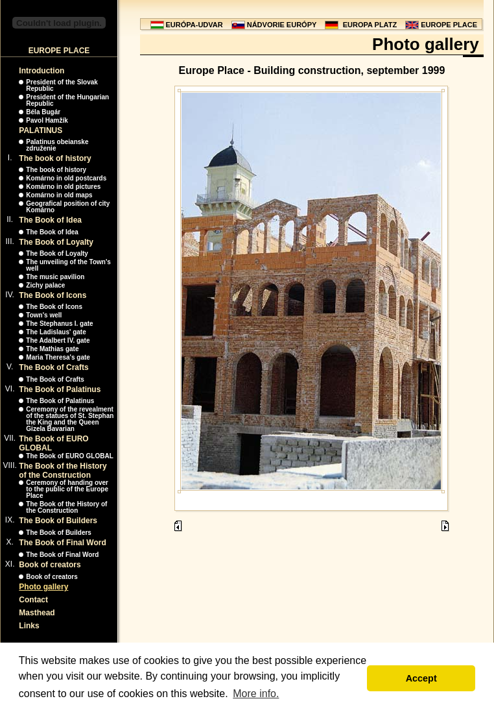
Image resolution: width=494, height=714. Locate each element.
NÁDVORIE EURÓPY (282, 25)
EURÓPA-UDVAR (194, 25)
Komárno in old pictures (63, 186)
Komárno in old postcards (66, 178)
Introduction (41, 70)
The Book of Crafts (53, 367)
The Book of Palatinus (59, 389)
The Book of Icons (52, 295)
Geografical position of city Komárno (68, 207)
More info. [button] (256, 693)
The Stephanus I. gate (59, 323)
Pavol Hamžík (46, 120)
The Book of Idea (50, 220)
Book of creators (49, 564)
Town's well (44, 315)
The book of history (55, 158)
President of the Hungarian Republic (67, 100)
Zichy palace (45, 285)
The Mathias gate (52, 348)
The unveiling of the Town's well (68, 265)
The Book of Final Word (62, 542)
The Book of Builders (58, 520)
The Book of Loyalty (56, 242)
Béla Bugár (43, 112)
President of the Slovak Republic (62, 85)
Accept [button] (421, 678)
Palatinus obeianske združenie (57, 145)
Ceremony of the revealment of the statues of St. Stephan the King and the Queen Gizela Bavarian (69, 419)
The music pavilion (55, 276)
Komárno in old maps (59, 195)
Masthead (36, 612)
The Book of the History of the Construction (62, 471)
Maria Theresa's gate (58, 357)
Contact (33, 599)
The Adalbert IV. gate (57, 340)
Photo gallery (43, 586)
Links (29, 625)
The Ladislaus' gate (56, 332)
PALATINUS (40, 130)
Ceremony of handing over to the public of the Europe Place (67, 489)
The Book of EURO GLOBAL (69, 456)
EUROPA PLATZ (370, 25)
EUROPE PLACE (449, 25)
